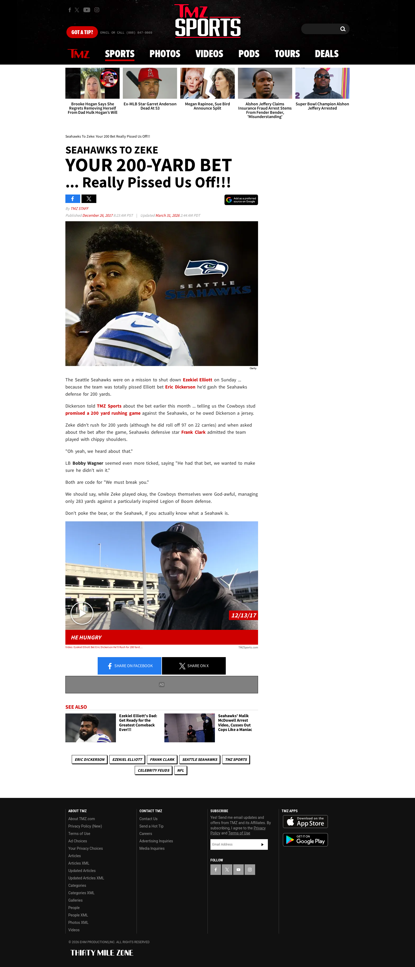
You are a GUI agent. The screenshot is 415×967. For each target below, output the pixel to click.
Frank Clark (192, 432)
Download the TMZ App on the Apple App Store (305, 821)
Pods (248, 54)
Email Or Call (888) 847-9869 (126, 33)
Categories (77, 885)
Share (130, 666)
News (78, 54)
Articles (74, 856)
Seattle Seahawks (199, 759)
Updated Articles (82, 871)
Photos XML (78, 922)
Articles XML (78, 863)
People (74, 908)
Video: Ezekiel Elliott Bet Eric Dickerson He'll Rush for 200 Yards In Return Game (103, 647)
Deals (327, 54)
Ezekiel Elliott (127, 759)
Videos (209, 54)
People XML (78, 915)
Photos (165, 54)
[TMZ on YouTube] (238, 869)
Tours (287, 54)
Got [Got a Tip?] (82, 32)
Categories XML (81, 893)
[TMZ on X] (77, 9)
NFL (180, 770)
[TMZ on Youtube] (86, 9)
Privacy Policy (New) (85, 826)
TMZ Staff (79, 208)
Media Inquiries (152, 848)
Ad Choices (77, 841)
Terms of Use (79, 834)
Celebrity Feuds (153, 770)
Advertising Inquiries (156, 841)
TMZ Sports (109, 406)
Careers (145, 834)
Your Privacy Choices (85, 848)
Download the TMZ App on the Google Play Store (305, 840)
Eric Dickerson (89, 759)
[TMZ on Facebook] (69, 9)
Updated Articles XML (86, 878)
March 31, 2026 (167, 215)
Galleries (75, 900)
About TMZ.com (81, 819)
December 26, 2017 (97, 215)
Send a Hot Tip (151, 826)
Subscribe (262, 844)
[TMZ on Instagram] (96, 9)
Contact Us (148, 819)
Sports (119, 54)
